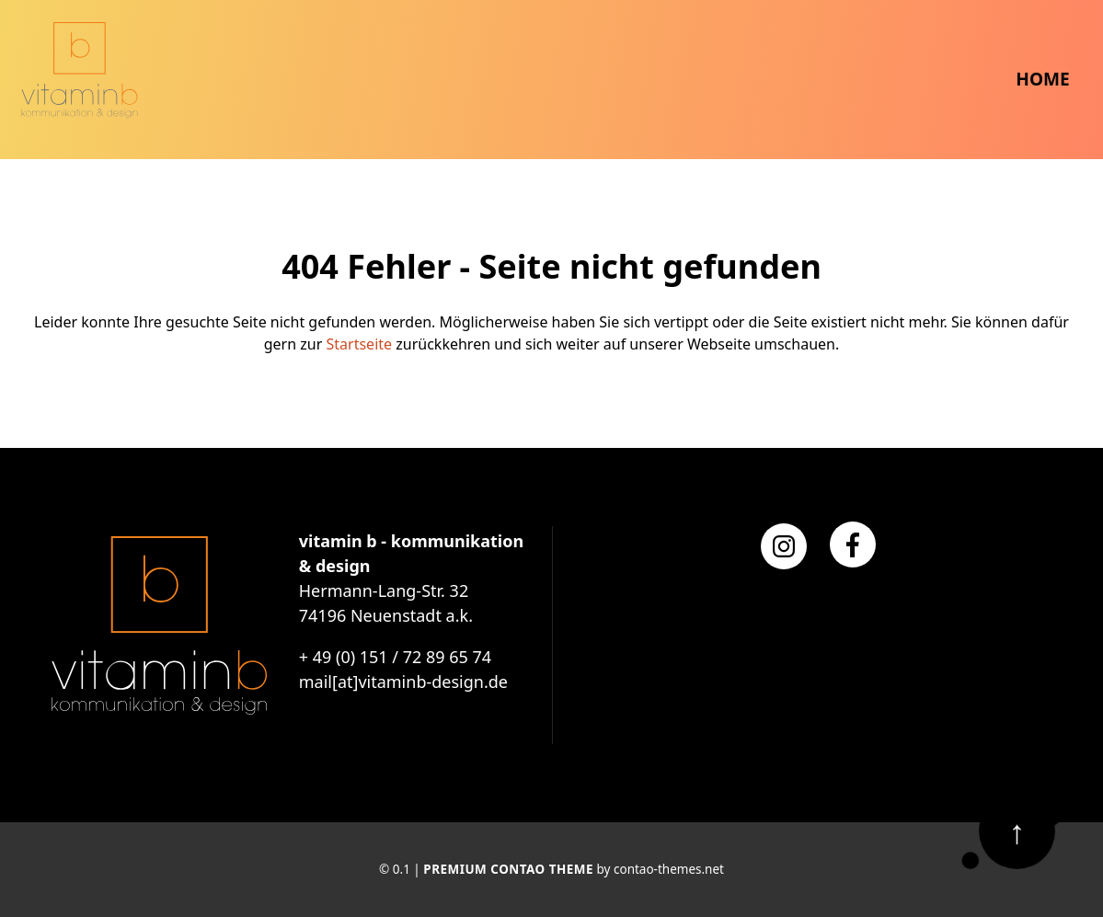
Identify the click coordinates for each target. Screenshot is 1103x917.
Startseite (360, 344)
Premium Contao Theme (508, 869)
